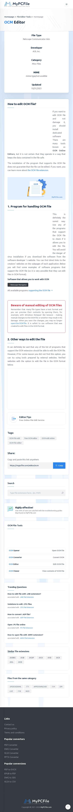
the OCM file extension (38, 170)
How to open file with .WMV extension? (25, 635)
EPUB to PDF (10, 773)
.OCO (41, 658)
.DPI (60, 687)
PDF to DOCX (10, 769)
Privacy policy (10, 728)
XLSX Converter (11, 753)
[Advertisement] (29, 128)
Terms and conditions (14, 732)
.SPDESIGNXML (15, 687)
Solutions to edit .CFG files (20, 604)
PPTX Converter (11, 757)
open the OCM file (19, 323)
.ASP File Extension (27, 617)
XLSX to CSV (10, 782)
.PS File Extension (26, 628)
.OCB (22, 658)
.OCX (58, 658)
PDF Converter (10, 745)
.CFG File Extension (27, 607)
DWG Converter (11, 749)
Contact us (9, 724)
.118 (19, 691)
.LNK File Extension (27, 597)
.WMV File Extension (27, 638)
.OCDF (31, 658)
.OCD (20, 662)
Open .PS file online (16, 625)
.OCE (49, 658)
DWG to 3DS (10, 777)
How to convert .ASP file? (19, 614)
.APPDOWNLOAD (40, 687)
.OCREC (12, 658)
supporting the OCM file (41, 290)
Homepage (9, 17)
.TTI (27, 687)
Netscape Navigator (18, 285)
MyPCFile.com (46, 807)
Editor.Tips (25, 417)
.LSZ (11, 691)
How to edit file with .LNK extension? (24, 594)
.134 (53, 687)
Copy (59, 465)
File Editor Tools (24, 17)
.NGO (27, 691)
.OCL (11, 662)
